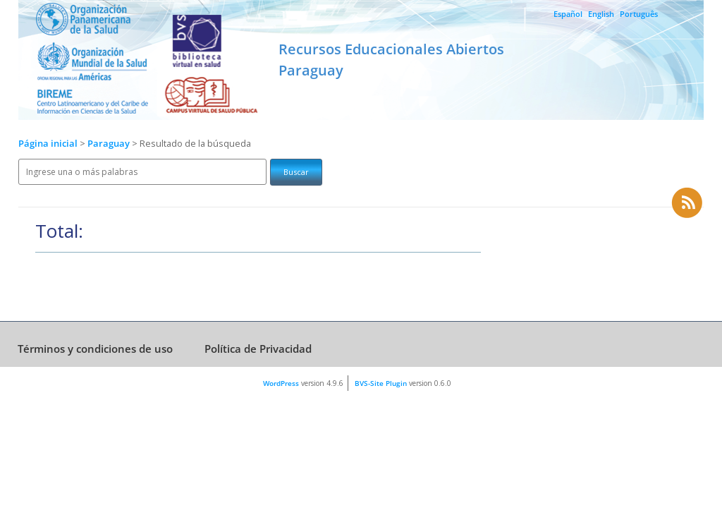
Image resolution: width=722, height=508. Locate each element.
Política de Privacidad (258, 348)
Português (639, 13)
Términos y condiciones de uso (95, 348)
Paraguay (109, 144)
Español (567, 13)
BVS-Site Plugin (381, 383)
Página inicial (48, 144)
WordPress (281, 383)
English (601, 13)
